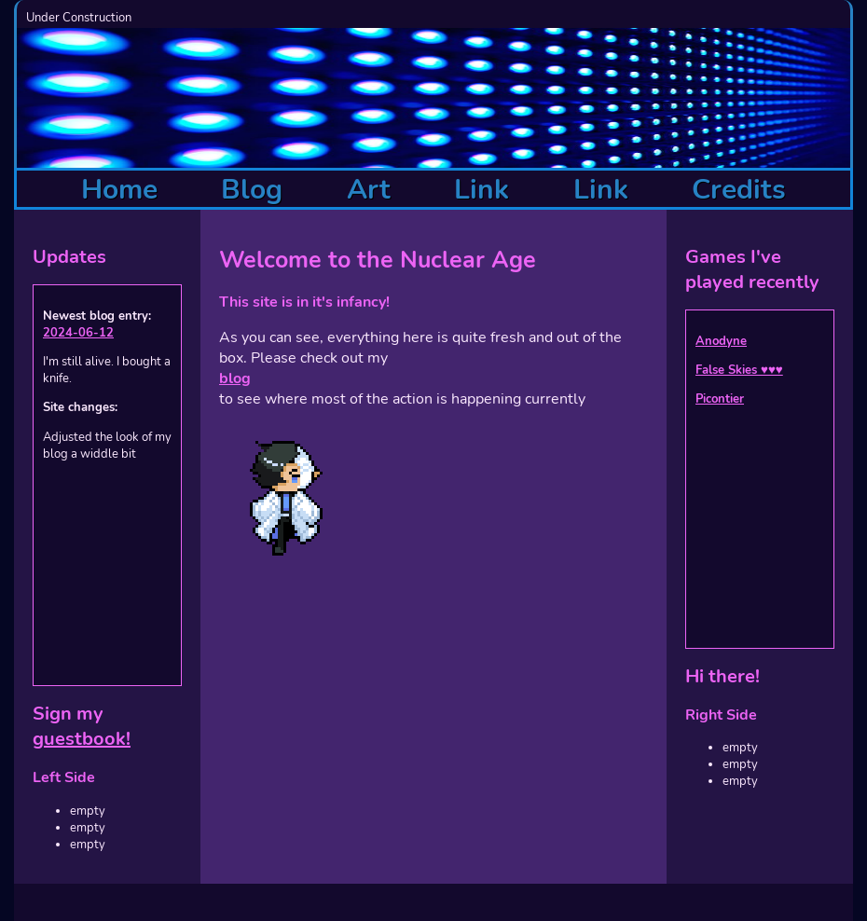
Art (369, 190)
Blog (251, 190)
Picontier (719, 399)
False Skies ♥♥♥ (739, 370)
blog (235, 378)
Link (481, 190)
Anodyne (721, 341)
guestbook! (82, 738)
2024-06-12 (78, 332)
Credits (739, 190)
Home (119, 190)
